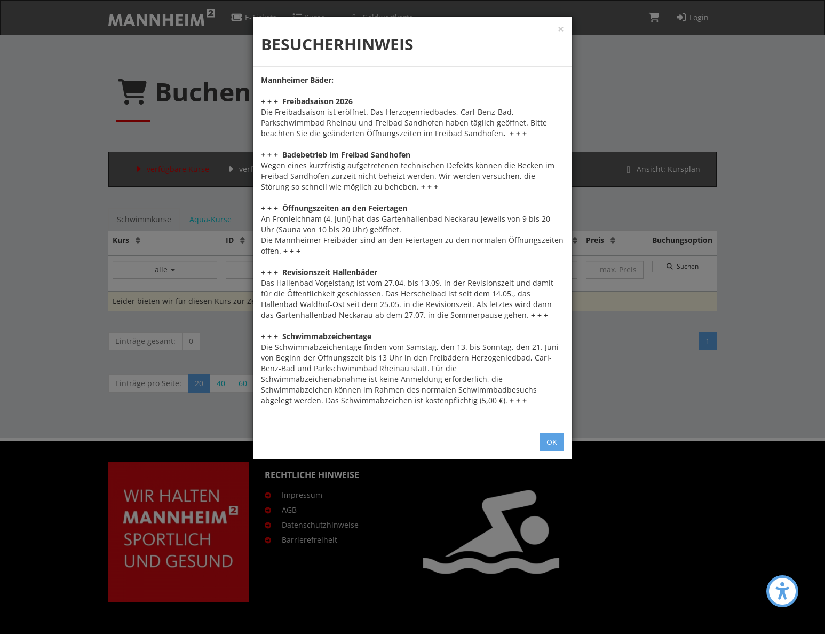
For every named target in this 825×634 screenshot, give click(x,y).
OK (551, 442)
